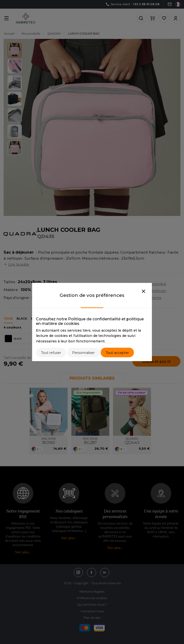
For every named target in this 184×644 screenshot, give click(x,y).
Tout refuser (51, 353)
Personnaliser (83, 353)
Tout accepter (117, 353)
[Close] (143, 291)
